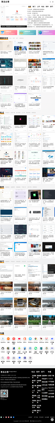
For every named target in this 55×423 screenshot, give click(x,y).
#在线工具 (44, 165)
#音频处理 (16, 108)
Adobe (46, 342)
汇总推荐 (45, 393)
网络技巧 (46, 31)
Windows (30, 342)
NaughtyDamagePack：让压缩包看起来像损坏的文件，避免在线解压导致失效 (20, 254)
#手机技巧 (2, 279)
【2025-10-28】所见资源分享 (48, 309)
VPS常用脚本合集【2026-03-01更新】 (34, 275)
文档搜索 (34, 411)
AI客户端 (29, 187)
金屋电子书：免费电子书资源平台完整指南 (48, 127)
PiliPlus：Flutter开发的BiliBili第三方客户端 (34, 52)
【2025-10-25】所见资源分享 (20, 326)
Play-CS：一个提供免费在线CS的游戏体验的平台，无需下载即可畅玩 (41, 25)
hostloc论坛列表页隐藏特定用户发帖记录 (48, 87)
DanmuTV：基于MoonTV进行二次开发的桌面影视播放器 (34, 254)
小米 (8, 342)
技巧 (17, 38)
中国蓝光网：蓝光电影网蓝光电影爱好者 (37, 19)
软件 (14, 38)
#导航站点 (30, 130)
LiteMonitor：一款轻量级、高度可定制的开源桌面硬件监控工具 (20, 237)
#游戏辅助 (44, 257)
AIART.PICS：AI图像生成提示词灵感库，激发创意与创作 (6, 162)
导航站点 (34, 401)
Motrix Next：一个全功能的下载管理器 (6, 52)
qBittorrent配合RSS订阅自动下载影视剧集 (20, 309)
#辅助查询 (2, 222)
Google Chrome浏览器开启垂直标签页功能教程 (34, 104)
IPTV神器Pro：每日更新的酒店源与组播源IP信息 (20, 180)
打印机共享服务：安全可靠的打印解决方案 (34, 236)
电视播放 (45, 399)
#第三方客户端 (31, 257)
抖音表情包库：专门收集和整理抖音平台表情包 (6, 145)
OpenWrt (3, 342)
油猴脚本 (13, 187)
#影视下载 (33, 73)
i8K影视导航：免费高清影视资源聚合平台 (34, 127)
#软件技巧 (16, 279)
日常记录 (24, 261)
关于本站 (36, 417)
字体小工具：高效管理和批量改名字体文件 (20, 70)
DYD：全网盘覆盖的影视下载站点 (36, 20)
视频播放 (7, 187)
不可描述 (51, 381)
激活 (30, 352)
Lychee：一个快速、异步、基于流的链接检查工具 (48, 202)
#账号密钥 (30, 182)
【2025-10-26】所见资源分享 (6, 326)
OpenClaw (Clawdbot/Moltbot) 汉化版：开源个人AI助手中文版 (20, 144)
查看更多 (21, 38)
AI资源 (25, 361)
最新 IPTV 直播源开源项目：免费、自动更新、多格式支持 (48, 180)
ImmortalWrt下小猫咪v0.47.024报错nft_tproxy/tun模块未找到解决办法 (34, 310)
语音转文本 (34, 406)
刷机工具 (39, 411)
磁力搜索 (18, 112)
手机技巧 (13, 261)
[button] (25, 16)
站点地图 (47, 417)
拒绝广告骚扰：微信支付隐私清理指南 (20, 275)
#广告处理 (44, 239)
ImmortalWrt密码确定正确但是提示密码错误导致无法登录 (48, 276)
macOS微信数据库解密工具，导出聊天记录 (34, 201)
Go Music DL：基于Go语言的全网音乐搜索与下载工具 (6, 105)
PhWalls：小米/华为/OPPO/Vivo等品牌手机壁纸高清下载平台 (20, 53)
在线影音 (7, 112)
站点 (10, 38)
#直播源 (16, 182)
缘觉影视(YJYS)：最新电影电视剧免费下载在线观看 (40, 26)
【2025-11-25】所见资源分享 (20, 293)
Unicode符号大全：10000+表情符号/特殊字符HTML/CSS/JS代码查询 (34, 145)
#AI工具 (2, 130)
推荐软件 (27, 31)
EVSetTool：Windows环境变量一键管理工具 (48, 70)
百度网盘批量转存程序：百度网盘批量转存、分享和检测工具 (5, 254)
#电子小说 (44, 130)
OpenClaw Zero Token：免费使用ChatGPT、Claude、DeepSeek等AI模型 (6, 127)
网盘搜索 (28, 112)
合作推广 (30, 417)
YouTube (19, 342)
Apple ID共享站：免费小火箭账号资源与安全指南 (34, 180)
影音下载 (51, 375)
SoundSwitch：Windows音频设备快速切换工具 (20, 218)
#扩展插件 (2, 239)
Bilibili (8, 361)
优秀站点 (8, 31)
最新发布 (4, 38)
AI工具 (23, 112)
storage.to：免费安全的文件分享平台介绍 (20, 127)
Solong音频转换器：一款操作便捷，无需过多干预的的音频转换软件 (20, 105)
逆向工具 (39, 401)
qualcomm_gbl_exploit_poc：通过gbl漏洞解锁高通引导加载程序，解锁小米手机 (6, 276)
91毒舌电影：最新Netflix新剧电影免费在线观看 (39, 22)
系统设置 (18, 261)
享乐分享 (9, 372)
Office (24, 342)
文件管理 (51, 393)
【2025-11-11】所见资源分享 (34, 293)
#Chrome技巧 (31, 108)
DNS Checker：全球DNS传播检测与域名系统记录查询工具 (48, 162)
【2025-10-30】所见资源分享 (6, 309)
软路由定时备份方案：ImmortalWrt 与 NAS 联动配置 (48, 53)
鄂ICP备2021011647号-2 (35, 421)
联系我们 (52, 417)
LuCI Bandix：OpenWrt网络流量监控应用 (6, 87)
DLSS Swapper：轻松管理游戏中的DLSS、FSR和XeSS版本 (48, 254)
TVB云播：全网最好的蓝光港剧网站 (36, 9)
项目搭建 (45, 396)
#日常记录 (16, 295)
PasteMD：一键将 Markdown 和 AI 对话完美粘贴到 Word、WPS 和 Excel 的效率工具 (48, 219)
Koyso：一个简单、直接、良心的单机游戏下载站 (39, 15)
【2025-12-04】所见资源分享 (6, 293)
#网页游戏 (2, 182)
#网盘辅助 (2, 257)
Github (3, 352)
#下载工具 (2, 108)
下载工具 (24, 187)
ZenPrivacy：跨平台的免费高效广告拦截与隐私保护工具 (48, 237)
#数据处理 (16, 257)
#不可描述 (30, 279)
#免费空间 (16, 130)
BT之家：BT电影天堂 (33, 13)
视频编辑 (18, 187)
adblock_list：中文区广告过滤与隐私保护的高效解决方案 (48, 145)
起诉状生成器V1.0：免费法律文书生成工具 (6, 201)
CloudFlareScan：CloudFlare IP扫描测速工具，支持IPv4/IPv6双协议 (6, 219)
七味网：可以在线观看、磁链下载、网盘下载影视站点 (34, 70)
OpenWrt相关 (30, 261)
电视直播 (51, 385)
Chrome (36, 342)
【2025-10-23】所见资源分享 (34, 326)
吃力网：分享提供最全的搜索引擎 (35, 11)
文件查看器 (39, 406)
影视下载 (13, 112)
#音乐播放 (5, 108)
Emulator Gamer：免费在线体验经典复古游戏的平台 (6, 180)
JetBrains (41, 342)
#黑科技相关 (5, 130)
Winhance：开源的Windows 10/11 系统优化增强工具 (20, 88)
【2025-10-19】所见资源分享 (48, 326)
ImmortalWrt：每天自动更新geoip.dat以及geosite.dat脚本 (6, 70)
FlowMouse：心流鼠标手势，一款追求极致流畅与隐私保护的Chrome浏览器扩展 (6, 237)
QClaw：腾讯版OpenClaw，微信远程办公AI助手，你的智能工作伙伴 (34, 88)
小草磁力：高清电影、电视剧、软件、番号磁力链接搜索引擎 (40, 17)
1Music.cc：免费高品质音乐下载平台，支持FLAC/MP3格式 (20, 162)
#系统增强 (16, 73)
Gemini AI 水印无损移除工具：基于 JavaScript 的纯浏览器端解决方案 (34, 162)
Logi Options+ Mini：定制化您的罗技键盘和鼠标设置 (34, 219)
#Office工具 (45, 222)
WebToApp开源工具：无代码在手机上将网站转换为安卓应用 (20, 202)
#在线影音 (30, 73)
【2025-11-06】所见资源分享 (48, 293)
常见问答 (41, 417)
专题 (2, 333)
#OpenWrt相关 (3, 73)
